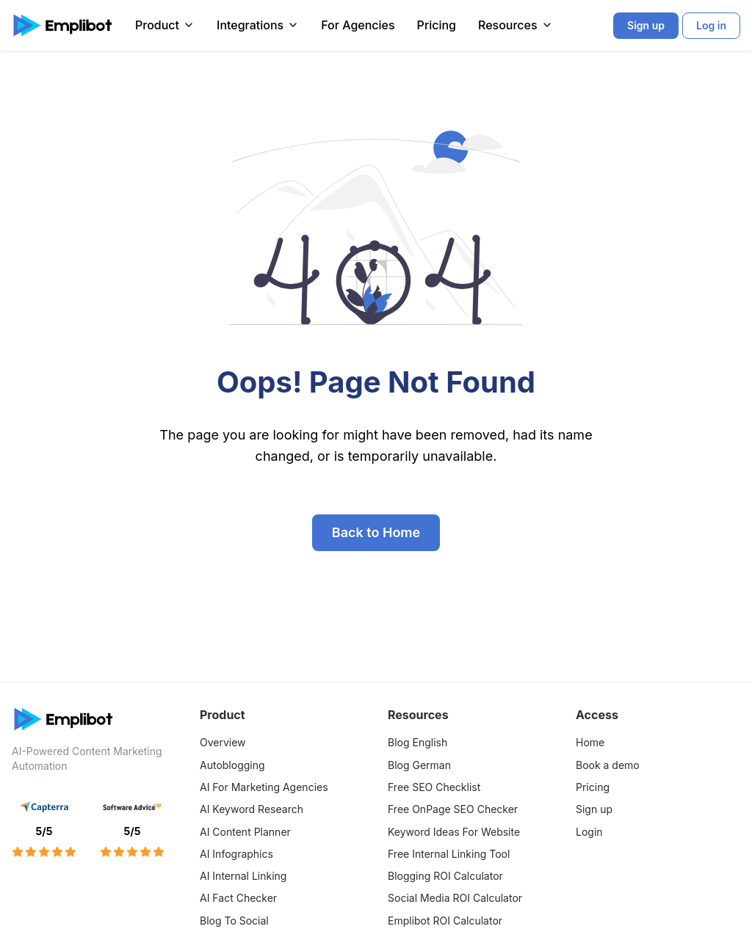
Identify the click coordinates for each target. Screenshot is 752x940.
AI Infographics (236, 854)
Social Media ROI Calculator (455, 898)
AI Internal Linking (243, 876)
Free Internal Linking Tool (449, 854)
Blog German (419, 765)
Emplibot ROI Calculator (445, 920)
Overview (223, 742)
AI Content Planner (245, 832)
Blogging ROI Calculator (445, 876)
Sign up (594, 809)
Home (590, 742)
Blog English (417, 742)
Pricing (436, 25)
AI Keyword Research (251, 809)
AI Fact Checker (238, 898)
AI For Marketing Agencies (264, 787)
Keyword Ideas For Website (454, 832)
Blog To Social (234, 920)
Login (589, 832)
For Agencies (357, 25)
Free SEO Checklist (434, 787)
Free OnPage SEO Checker (453, 809)
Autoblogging (232, 765)
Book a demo (608, 765)
